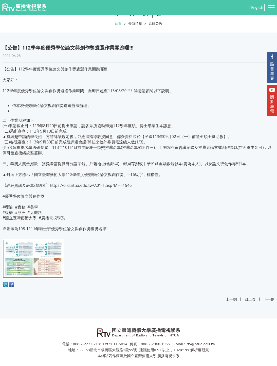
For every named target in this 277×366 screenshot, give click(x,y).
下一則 (269, 299)
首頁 (118, 23)
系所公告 (155, 23)
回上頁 (250, 299)
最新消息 (135, 23)
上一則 (231, 299)
